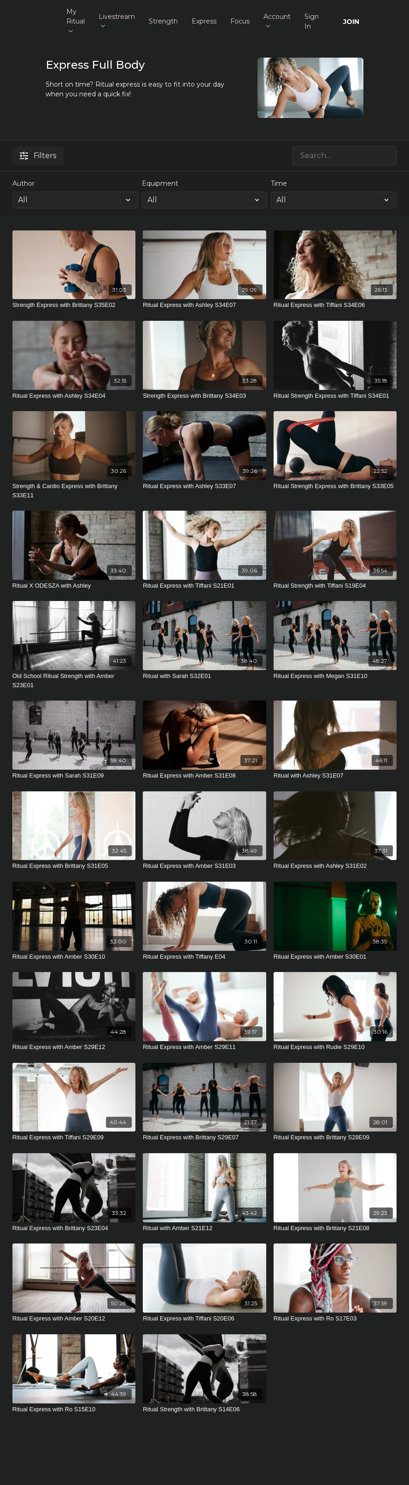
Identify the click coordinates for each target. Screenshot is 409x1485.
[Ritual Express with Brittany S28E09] (335, 1137)
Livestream (117, 20)
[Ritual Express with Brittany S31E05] (74, 866)
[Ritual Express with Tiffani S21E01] (204, 585)
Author (23, 183)
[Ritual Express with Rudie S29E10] (335, 1047)
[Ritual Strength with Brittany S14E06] (204, 1409)
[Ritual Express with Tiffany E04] (204, 956)
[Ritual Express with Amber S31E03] (204, 866)
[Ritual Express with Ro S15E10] (74, 1409)
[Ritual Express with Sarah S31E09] (74, 775)
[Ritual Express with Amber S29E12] (74, 1047)
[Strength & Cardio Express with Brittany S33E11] (74, 491)
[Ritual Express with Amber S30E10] (74, 956)
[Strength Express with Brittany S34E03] (204, 396)
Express (204, 21)
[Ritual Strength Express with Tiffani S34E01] (335, 396)
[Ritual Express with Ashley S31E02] (335, 866)
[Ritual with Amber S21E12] (204, 1228)
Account (277, 20)
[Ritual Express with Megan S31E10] (335, 676)
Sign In (311, 21)
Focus (240, 21)
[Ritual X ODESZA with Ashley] (74, 585)
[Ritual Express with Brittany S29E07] (204, 1137)
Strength (163, 21)
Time (279, 183)
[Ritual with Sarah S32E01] (204, 676)
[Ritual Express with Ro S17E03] (335, 1318)
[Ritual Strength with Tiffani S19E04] (335, 585)
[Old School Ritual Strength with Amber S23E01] (74, 680)
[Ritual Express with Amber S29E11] (204, 1047)
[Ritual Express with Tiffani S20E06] (204, 1318)
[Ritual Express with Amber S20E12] (74, 1318)
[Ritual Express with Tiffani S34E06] (335, 305)
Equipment (160, 183)
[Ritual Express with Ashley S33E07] (204, 486)
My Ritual (75, 19)
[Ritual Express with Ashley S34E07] (204, 305)
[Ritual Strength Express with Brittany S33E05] (335, 486)
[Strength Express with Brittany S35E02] (74, 305)
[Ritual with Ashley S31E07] (335, 775)
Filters (38, 155)
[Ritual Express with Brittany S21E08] (335, 1228)
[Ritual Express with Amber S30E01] (335, 956)
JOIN (351, 22)
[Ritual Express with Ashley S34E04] (74, 396)
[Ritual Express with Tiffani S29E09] (74, 1137)
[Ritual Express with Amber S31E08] (204, 775)
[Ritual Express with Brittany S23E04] (74, 1228)
